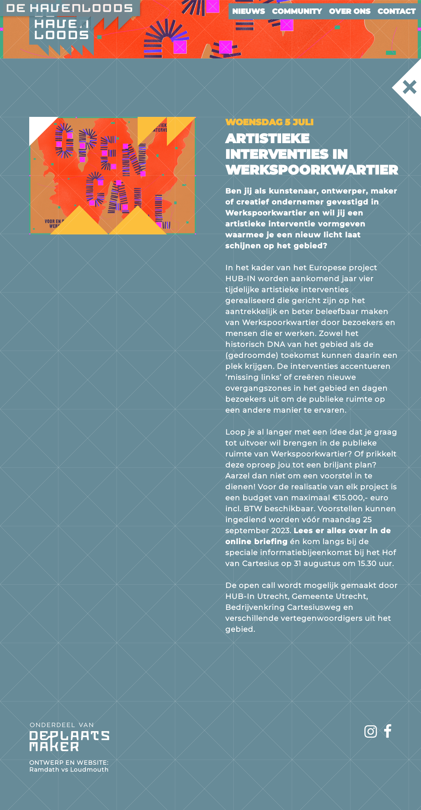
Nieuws (248, 11)
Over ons (349, 11)
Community (297, 11)
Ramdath (44, 769)
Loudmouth (89, 769)
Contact (397, 11)
